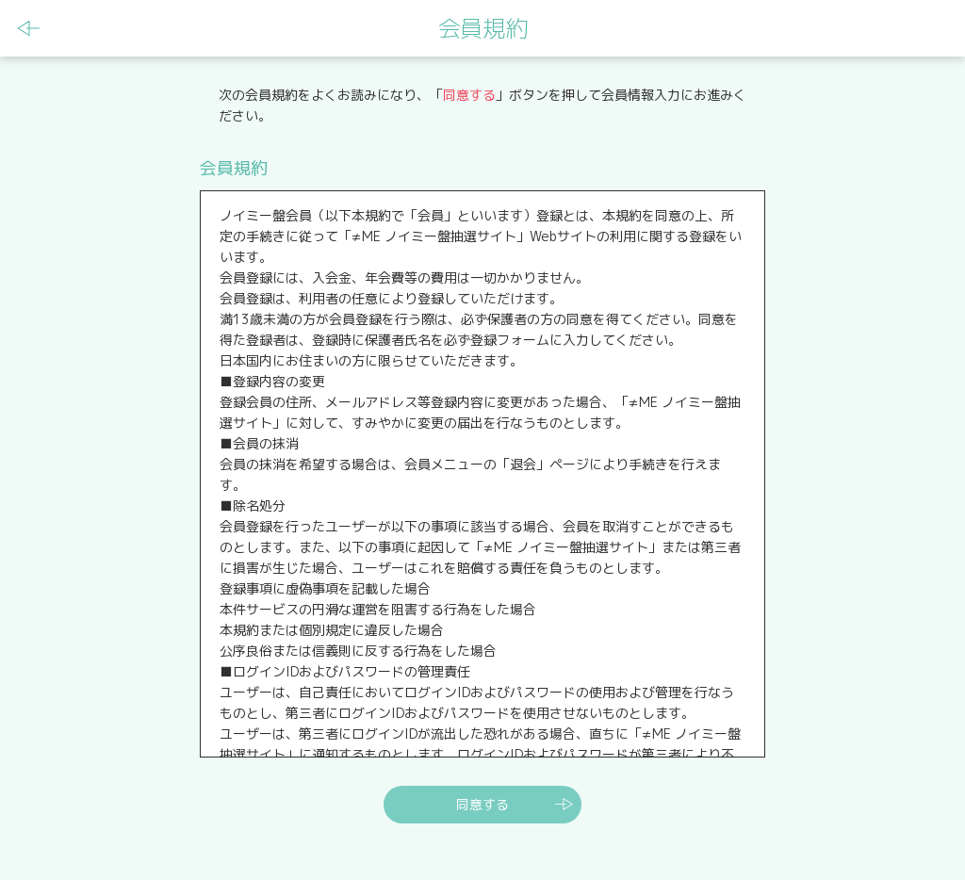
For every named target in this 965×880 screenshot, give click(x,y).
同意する (482, 804)
